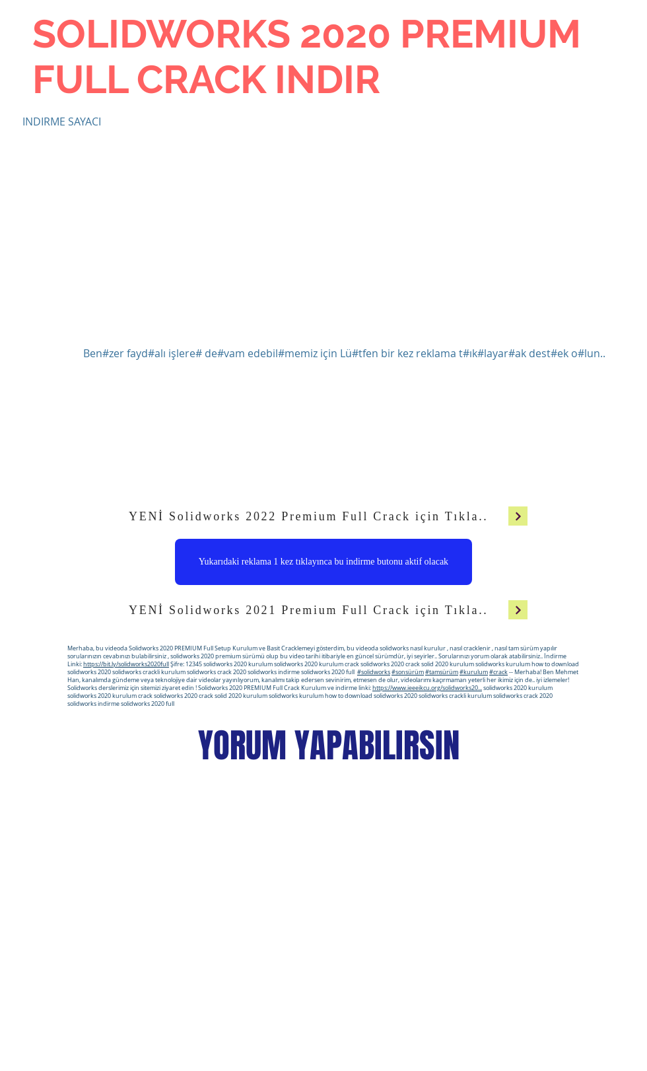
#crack (498, 672)
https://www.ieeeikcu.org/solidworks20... (427, 688)
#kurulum (474, 672)
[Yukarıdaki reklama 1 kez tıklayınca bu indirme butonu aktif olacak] (323, 562)
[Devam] (518, 516)
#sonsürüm (408, 672)
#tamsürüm (441, 672)
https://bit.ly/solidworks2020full (126, 664)
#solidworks (373, 672)
